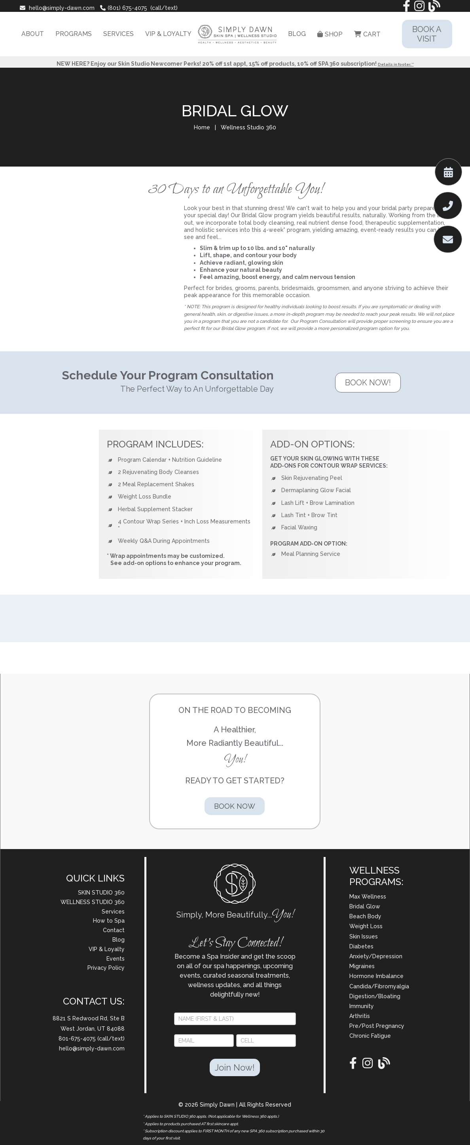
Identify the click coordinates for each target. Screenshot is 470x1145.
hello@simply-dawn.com (58, 8)
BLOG (297, 34)
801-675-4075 (78, 1038)
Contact (114, 930)
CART (367, 34)
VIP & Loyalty (107, 949)
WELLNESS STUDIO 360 (93, 902)
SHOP (330, 34)
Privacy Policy (106, 968)
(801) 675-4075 (123, 8)
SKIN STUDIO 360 (101, 892)
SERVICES (118, 34)
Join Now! (235, 1067)
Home (202, 127)
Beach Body (365, 916)
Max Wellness (367, 896)
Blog (118, 939)
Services (113, 911)
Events (115, 958)
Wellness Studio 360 (248, 127)
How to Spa (109, 921)
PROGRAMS (73, 34)
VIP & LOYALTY (168, 34)
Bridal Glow (364, 906)
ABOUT (32, 34)
